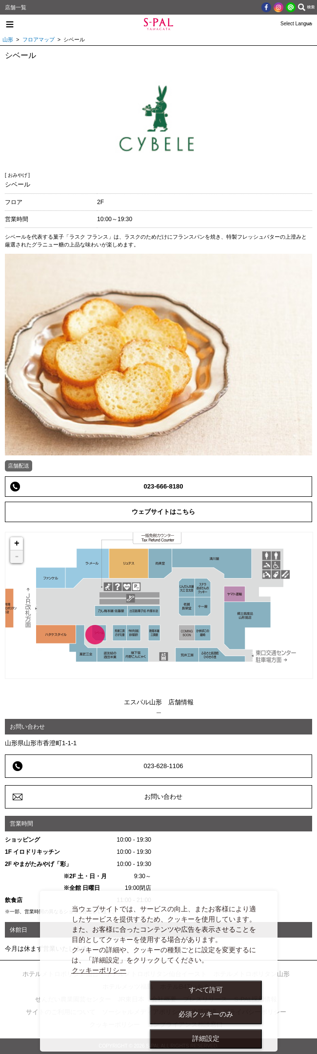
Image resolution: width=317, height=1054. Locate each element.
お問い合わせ (163, 796)
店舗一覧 (15, 7)
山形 (7, 39)
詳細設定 (205, 1038)
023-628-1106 (163, 766)
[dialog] (159, 971)
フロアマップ (38, 39)
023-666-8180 (163, 486)
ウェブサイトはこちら (163, 511)
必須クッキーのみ (205, 1014)
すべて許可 (206, 990)
